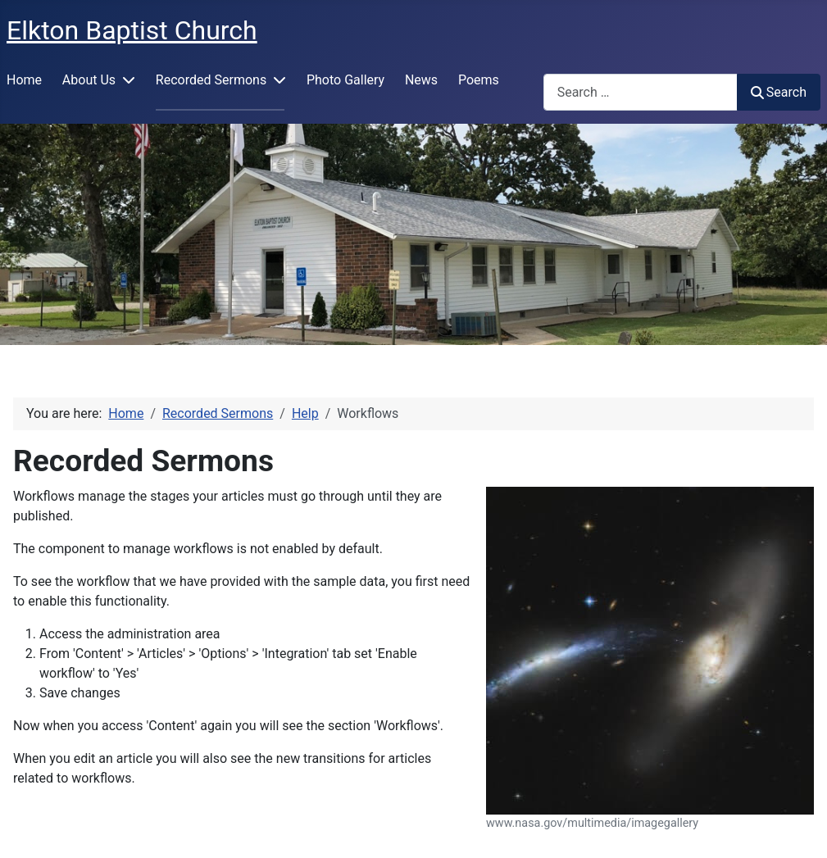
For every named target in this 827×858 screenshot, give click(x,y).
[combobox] (640, 92)
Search (779, 92)
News (421, 80)
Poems (478, 80)
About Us (89, 80)
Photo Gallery (345, 80)
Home (24, 80)
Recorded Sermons (211, 80)
